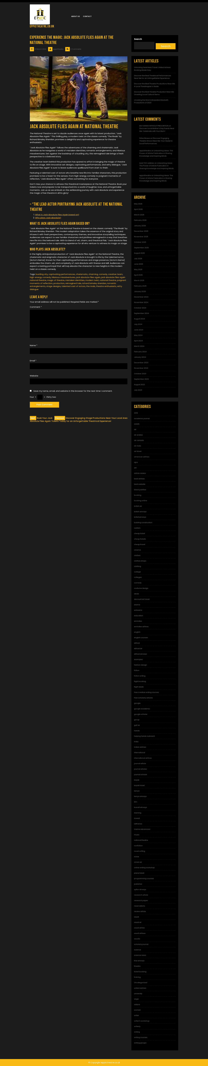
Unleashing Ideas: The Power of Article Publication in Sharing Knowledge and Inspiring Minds (156, 153)
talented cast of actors (73, 286)
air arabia (138, 435)
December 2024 (141, 297)
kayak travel (139, 785)
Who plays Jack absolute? (48, 217)
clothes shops (140, 561)
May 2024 (138, 335)
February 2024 (140, 351)
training (137, 977)
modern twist (92, 280)
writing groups (140, 1043)
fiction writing (139, 676)
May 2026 (138, 204)
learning (137, 813)
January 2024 (140, 357)
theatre (137, 966)
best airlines (139, 478)
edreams (138, 610)
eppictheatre (145, 150)
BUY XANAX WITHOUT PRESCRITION (153, 126)
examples (138, 659)
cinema (137, 550)
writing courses (140, 1037)
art (135, 467)
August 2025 (139, 253)
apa (136, 462)
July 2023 (138, 390)
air (135, 429)
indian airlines (140, 747)
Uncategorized (140, 982)
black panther (140, 489)
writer (136, 1015)
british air (138, 506)
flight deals (139, 687)
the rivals (90, 286)
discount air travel (142, 599)
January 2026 (140, 225)
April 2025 (138, 275)
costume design (141, 588)
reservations (139, 906)
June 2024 (138, 329)
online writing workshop (144, 867)
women (137, 1010)
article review (140, 473)
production (58, 283)
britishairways (140, 517)
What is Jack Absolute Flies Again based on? (57, 214)
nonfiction (138, 845)
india (136, 741)
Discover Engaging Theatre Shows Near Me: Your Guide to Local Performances (156, 141)
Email (33, 360)
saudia (137, 938)
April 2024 (138, 340)
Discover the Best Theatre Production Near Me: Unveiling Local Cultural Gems (154, 93)
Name (33, 345)
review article (140, 911)
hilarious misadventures (63, 277)
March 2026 (139, 214)
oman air (138, 862)
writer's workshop (141, 1021)
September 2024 (141, 313)
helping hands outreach (144, 736)
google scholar (140, 714)
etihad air (138, 648)
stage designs (53, 286)
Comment (36, 307)
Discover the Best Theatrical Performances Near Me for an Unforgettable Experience (152, 76)
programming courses (144, 878)
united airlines (140, 988)
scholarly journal (141, 944)
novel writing (139, 851)
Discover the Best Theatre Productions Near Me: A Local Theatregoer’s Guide (154, 85)
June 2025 (138, 264)
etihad (137, 643)
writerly (137, 1026)
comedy (103, 274)
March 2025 (139, 280)
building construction (143, 522)
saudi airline (139, 928)
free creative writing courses (146, 692)
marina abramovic (142, 829)
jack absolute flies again (88, 277)
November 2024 (141, 302)
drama (137, 604)
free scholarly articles (143, 698)
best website (139, 484)
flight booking (140, 681)
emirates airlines (141, 626)
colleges (138, 577)
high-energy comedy (40, 277)
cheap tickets (140, 539)
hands (137, 730)
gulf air (137, 725)
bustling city (42, 274)
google (137, 703)
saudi (136, 917)
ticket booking (140, 971)
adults (136, 424)
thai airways (139, 960)
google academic (142, 708)
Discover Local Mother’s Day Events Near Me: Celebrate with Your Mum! (156, 129)
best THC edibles (146, 163)
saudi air (138, 922)
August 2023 (139, 384)
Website (34, 375)
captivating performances (62, 274)
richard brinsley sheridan (94, 283)
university (138, 993)
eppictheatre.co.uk (42, 26)
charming (93, 274)
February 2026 (140, 220)
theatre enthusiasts (106, 286)
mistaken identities (74, 280)
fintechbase (144, 138)
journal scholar (140, 774)
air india (137, 446)
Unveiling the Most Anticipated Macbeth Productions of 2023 (151, 101)
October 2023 (140, 373)
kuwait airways (140, 807)
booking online (140, 500)
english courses (141, 637)
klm (135, 802)
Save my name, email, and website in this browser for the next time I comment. (72, 391)
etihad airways (140, 654)
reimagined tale (73, 283)
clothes (137, 555)
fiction (136, 670)
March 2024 (139, 346)
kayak (136, 780)
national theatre (108, 280)
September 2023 (141, 379)
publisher (138, 884)
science (137, 949)
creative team (115, 274)
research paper (141, 900)
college (137, 572)
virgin (136, 999)
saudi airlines (140, 933)
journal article (140, 763)
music (136, 834)
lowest (137, 818)
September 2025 (141, 247)
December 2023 (141, 362)
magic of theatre (55, 280)
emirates (138, 621)
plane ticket (139, 873)
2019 (136, 413)
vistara (137, 1004)
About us (75, 16)
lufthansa (138, 823)
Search (138, 39)
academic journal (142, 418)
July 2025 (138, 258)
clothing (137, 566)
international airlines (143, 758)
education (138, 615)
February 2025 (140, 286)
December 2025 (141, 231)
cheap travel (139, 544)
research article (141, 895)
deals (136, 593)
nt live (136, 856)
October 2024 (140, 308)
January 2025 (140, 291)
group (136, 719)
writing (137, 1032)
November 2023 (141, 368)
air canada (139, 440)
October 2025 (140, 242)
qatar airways (140, 889)
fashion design (140, 665)
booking (137, 495)
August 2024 (139, 319)
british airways (140, 511)
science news (140, 955)
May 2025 (138, 269)
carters (137, 528)
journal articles (140, 769)
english (137, 632)
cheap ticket (139, 533)
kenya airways (140, 796)
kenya (136, 791)
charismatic (82, 274)
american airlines (141, 457)
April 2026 (138, 209)
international (139, 752)
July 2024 (138, 324)
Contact (87, 16)
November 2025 (141, 236)
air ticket (137, 451)
